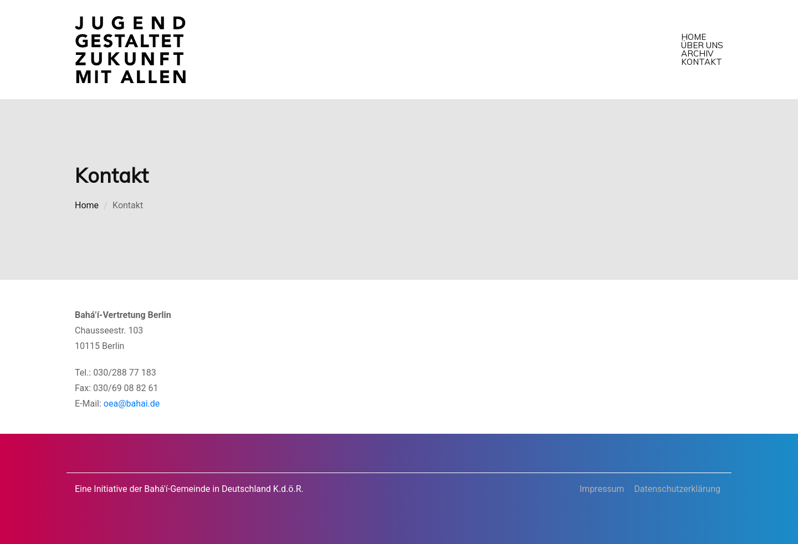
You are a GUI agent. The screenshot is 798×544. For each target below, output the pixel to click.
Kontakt (701, 62)
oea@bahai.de (132, 403)
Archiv (697, 53)
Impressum (602, 489)
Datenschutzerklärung (677, 489)
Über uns (702, 45)
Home (693, 37)
